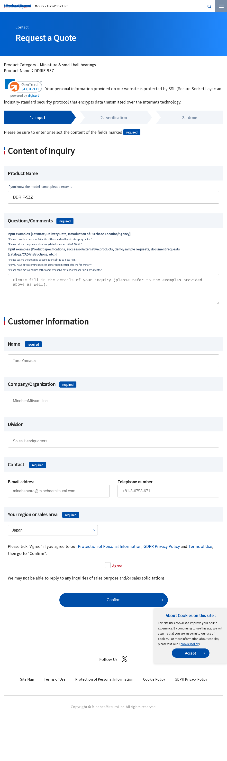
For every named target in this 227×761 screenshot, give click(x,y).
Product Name (23, 173)
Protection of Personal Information (109, 551)
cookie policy (190, 644)
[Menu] (221, 6)
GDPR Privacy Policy (162, 551)
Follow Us (113, 664)
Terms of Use (200, 551)
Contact (22, 27)
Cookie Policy (154, 684)
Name (25, 348)
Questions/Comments (40, 220)
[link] (23, 88)
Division (15, 429)
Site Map (27, 684)
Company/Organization (42, 389)
